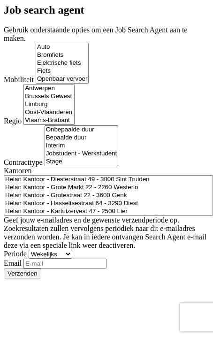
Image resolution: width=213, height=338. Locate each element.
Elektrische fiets (62, 63)
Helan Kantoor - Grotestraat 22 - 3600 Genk (108, 196)
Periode (15, 254)
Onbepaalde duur (81, 130)
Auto (62, 47)
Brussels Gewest (49, 96)
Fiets (62, 71)
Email (13, 263)
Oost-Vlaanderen (49, 112)
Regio (13, 121)
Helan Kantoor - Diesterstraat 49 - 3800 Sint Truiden (108, 180)
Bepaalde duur (81, 138)
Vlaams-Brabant (49, 120)
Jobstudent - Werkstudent (81, 154)
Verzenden (23, 273)
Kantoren (18, 171)
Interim (81, 146)
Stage (81, 162)
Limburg (49, 104)
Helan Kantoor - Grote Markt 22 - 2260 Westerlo (108, 188)
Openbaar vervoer (62, 79)
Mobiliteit (19, 80)
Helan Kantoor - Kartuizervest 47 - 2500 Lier (108, 211)
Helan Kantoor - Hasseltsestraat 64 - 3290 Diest (108, 203)
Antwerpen (49, 88)
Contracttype (23, 162)
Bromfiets (62, 55)
